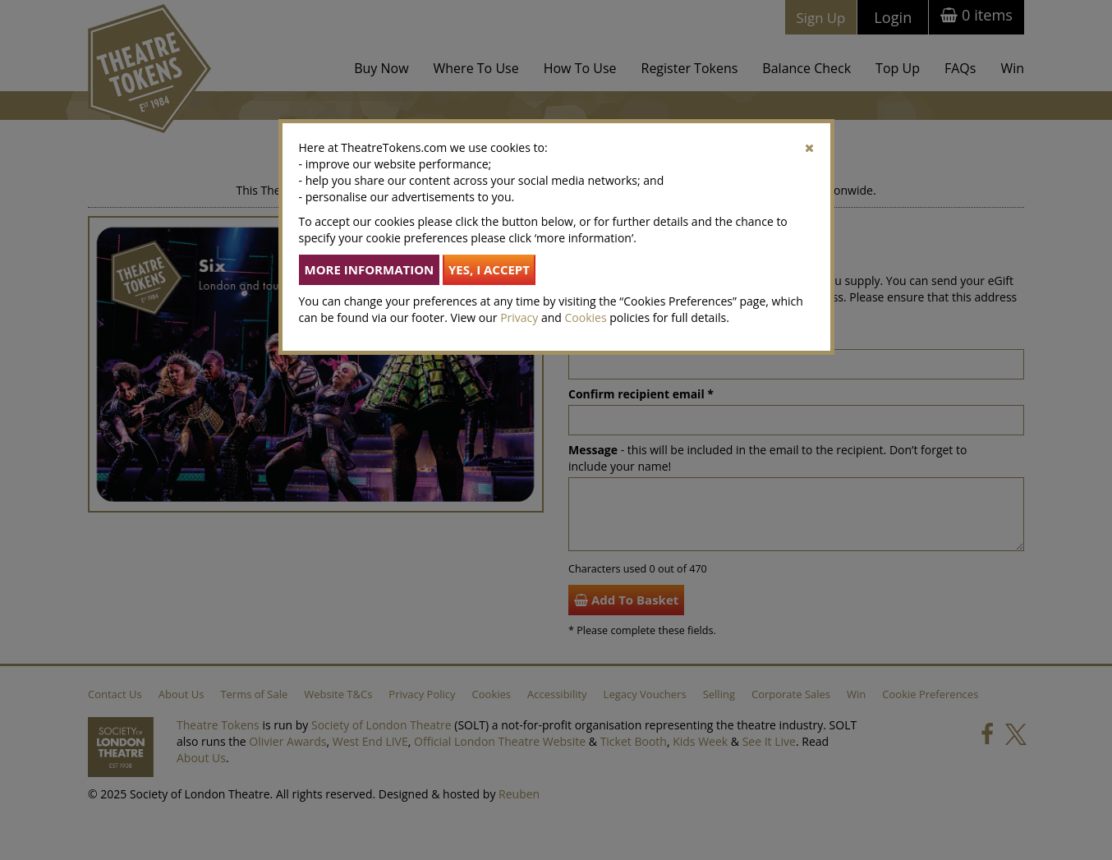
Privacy (519, 317)
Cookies (586, 317)
